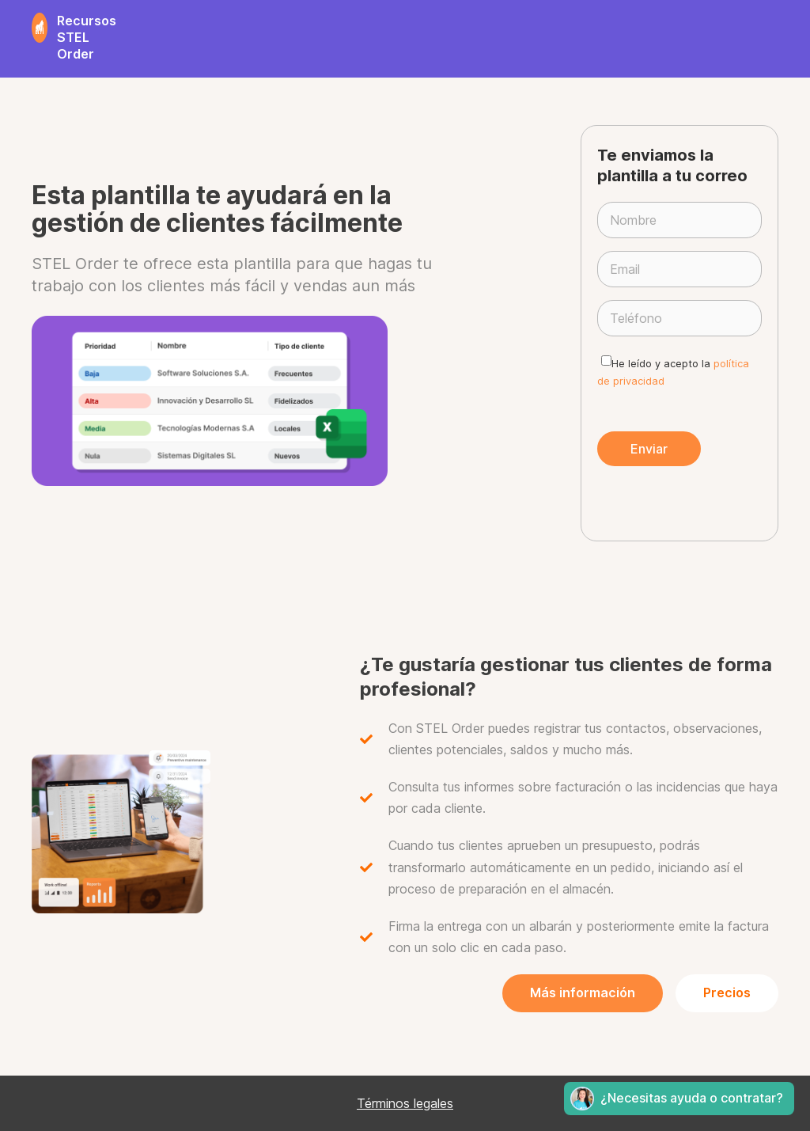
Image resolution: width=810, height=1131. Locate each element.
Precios (727, 992)
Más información (582, 992)
